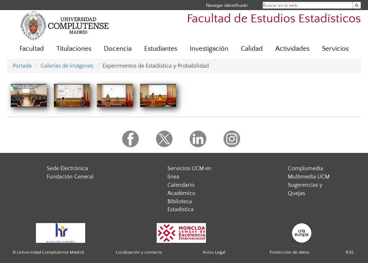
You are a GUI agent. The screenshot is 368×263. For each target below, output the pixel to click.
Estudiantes (160, 49)
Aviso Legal (214, 252)
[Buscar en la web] (357, 5)
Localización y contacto (139, 252)
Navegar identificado (227, 5)
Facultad (31, 49)
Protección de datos (289, 252)
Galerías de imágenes (67, 66)
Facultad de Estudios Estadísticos (274, 19)
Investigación (209, 49)
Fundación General (70, 176)
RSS (350, 252)
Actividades (292, 49)
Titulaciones (73, 49)
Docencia (118, 49)
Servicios (335, 49)
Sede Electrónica (67, 168)
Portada (22, 66)
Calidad (252, 49)
